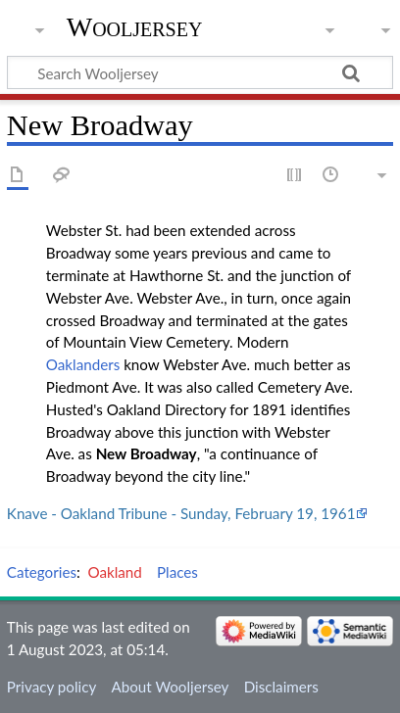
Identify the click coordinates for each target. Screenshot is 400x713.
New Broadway (146, 453)
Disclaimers (281, 686)
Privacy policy (51, 686)
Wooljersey (135, 27)
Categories (41, 572)
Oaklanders (83, 364)
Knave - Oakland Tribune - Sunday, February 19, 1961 (181, 513)
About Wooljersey (169, 686)
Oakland (115, 572)
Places (177, 572)
